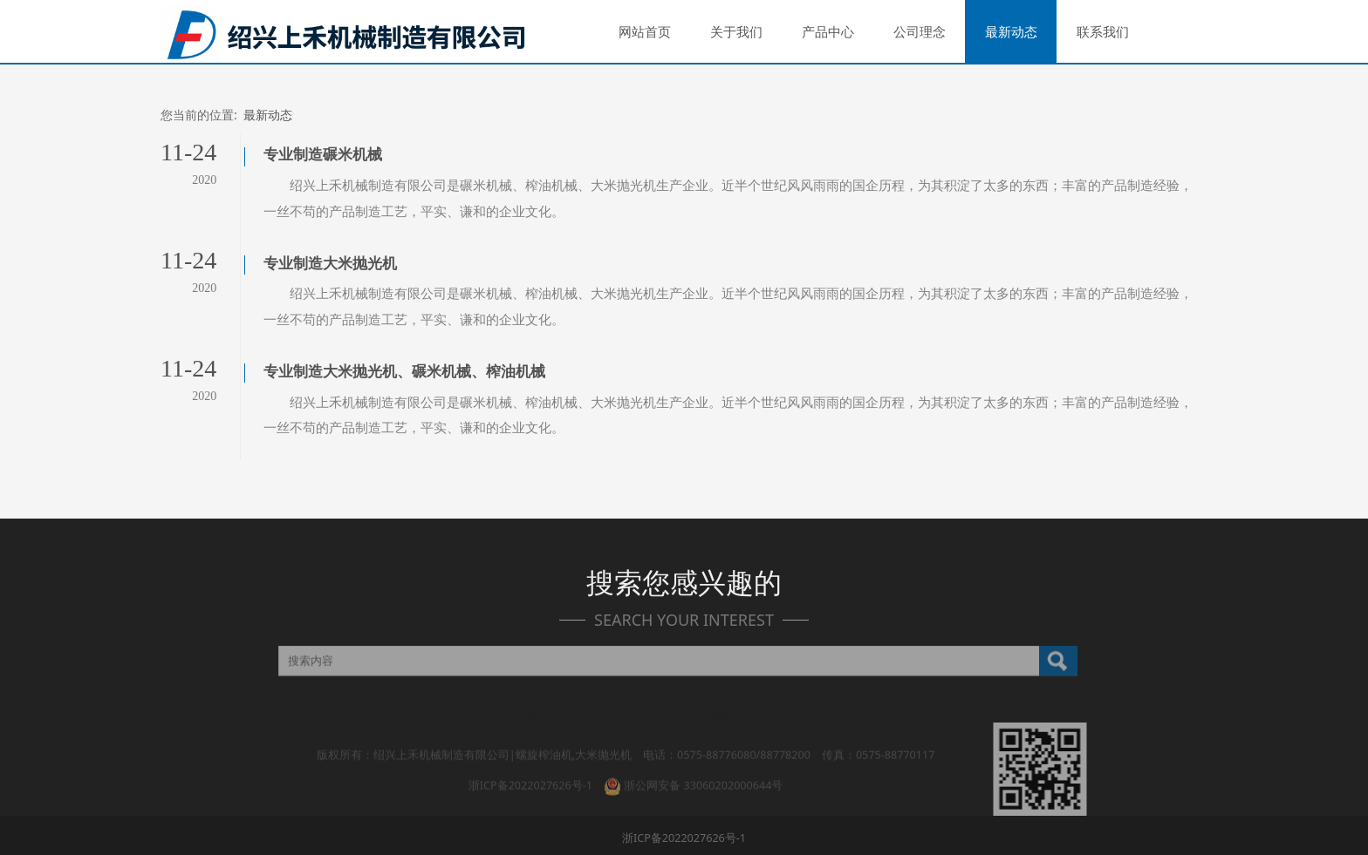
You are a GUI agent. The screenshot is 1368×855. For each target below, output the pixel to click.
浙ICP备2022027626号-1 (530, 763)
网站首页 (645, 31)
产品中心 (828, 31)
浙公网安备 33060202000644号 (693, 763)
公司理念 (919, 31)
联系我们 (1103, 31)
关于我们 (736, 31)
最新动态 (1011, 31)
